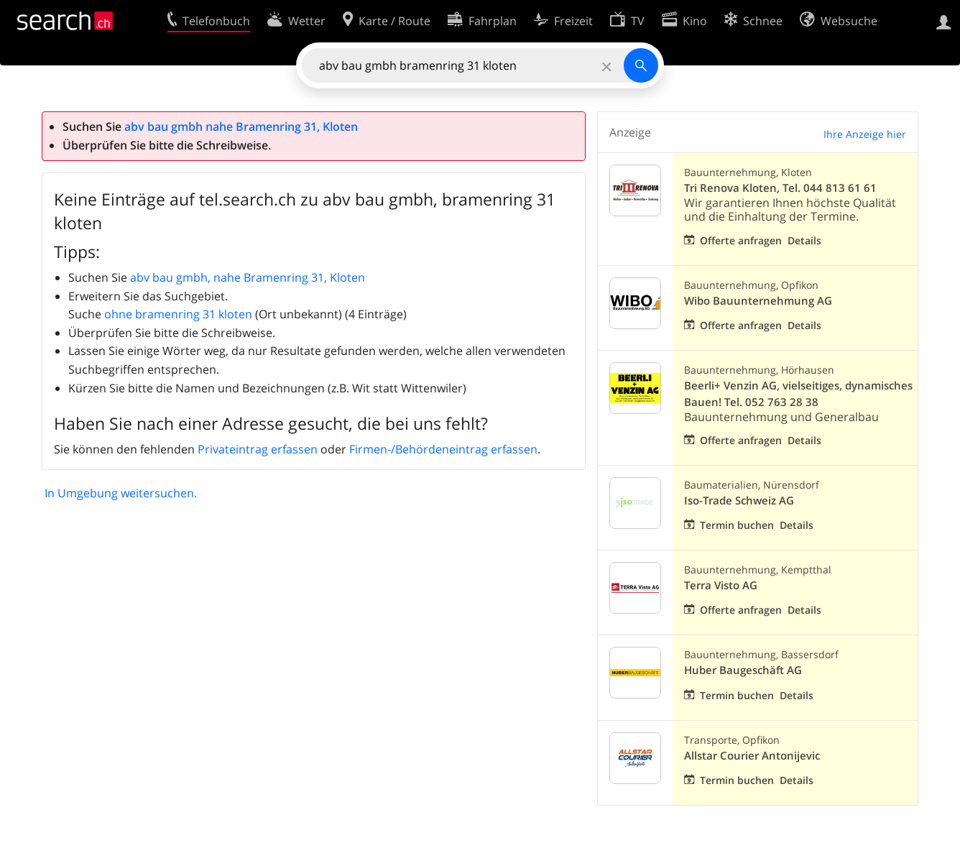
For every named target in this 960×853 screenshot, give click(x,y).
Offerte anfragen (741, 240)
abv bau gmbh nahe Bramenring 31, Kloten (241, 126)
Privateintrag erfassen (258, 449)
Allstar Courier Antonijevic (752, 755)
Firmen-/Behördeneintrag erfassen (443, 449)
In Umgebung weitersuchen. (121, 493)
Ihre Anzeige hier (864, 134)
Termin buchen (737, 525)
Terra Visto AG (720, 585)
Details (804, 240)
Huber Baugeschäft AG (743, 670)
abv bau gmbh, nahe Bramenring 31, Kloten (247, 277)
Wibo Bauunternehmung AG (758, 300)
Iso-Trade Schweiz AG (739, 500)
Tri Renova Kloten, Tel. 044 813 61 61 (780, 187)
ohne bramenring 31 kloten (178, 314)
